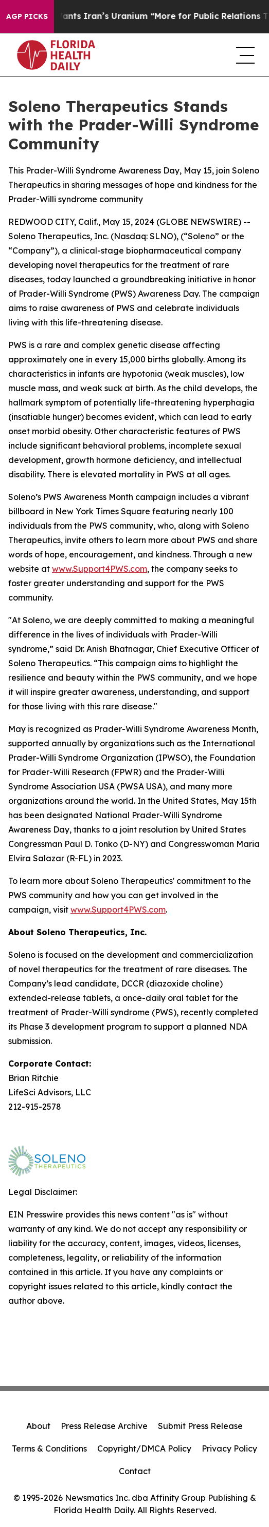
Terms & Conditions (49, 1448)
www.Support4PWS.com (118, 909)
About (38, 1426)
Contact (135, 1471)
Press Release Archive (104, 1426)
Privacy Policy (229, 1448)
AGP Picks (27, 16)
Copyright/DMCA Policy (144, 1448)
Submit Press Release (200, 1426)
